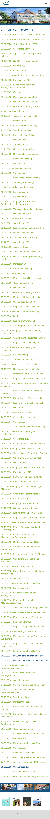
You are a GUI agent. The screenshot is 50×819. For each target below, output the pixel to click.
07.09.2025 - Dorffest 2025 (13, 70)
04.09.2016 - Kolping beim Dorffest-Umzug (20, 448)
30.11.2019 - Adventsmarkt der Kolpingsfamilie (22, 252)
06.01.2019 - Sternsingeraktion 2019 (18, 302)
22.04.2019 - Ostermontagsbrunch (17, 283)
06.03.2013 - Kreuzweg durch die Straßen (20, 743)
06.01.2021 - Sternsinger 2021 (15, 223)
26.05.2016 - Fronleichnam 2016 (16, 472)
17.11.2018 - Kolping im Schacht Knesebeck (21, 307)
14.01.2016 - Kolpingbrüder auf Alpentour (20, 503)
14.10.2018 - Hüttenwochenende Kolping (20, 311)
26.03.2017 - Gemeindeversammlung (18, 417)
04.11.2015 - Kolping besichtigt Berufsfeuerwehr (23, 517)
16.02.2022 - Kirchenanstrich (14, 192)
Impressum (32, 813)
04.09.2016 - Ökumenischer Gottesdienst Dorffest (24, 453)
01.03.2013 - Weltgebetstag (14, 748)
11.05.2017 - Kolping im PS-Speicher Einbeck (22, 403)
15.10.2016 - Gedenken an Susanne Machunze (23, 443)
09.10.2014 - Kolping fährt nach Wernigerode (22, 617)
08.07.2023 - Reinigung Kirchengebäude (19, 154)
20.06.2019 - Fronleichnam (13, 273)
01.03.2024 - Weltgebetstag (14, 140)
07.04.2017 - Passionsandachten (16, 412)
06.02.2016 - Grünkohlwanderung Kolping (20, 494)
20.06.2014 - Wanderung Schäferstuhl (18, 631)
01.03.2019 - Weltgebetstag (14, 287)
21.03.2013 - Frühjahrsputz (13, 738)
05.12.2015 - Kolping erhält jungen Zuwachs (21, 513)
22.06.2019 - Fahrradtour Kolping (16, 268)
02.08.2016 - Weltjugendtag (14, 462)
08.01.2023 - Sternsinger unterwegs (17, 182)
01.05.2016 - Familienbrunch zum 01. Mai (20, 481)
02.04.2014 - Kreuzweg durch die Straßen (20, 651)
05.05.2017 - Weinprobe (12, 407)
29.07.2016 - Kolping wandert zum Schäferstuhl (23, 467)
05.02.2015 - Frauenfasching (14, 588)
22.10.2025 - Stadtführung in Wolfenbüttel (20, 61)
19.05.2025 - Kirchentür (12, 92)
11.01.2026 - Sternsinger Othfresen (17, 49)
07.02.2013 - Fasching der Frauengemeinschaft (23, 757)
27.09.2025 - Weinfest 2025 (14, 66)
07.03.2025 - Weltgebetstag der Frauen (19, 102)
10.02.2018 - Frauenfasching (14, 355)
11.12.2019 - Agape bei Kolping (15, 247)
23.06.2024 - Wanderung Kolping (16, 130)
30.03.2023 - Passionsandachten (16, 168)
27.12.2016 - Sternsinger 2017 (15, 439)
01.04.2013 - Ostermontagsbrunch (17, 729)
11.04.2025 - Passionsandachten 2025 (19, 97)
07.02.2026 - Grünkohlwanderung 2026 (19, 44)
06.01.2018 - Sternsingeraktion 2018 (18, 359)
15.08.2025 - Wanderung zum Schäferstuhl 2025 (23, 75)
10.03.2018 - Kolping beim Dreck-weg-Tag (20, 342)
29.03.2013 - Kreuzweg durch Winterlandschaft (22, 733)
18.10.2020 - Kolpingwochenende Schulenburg (22, 228)
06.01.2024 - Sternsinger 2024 (15, 144)
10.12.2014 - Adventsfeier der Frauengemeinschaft (24, 607)
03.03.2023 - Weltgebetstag (14, 173)
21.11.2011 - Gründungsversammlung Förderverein (25, 776)
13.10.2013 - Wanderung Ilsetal (15, 697)
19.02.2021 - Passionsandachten (16, 218)
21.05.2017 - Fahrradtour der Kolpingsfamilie (21, 398)
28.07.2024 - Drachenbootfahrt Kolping (19, 125)
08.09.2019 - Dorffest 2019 (13, 264)
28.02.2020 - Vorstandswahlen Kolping (19, 237)
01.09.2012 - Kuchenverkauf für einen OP (20, 772)
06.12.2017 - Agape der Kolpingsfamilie (19, 364)
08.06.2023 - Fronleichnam (13, 163)
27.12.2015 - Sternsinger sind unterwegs (20, 508)
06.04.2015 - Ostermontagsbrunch (17, 566)
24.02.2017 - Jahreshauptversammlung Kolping (23, 427)
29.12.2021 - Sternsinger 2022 (15, 197)
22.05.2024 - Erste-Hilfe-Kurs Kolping (18, 135)
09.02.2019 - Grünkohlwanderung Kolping (20, 292)
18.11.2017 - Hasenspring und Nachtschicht (21, 369)
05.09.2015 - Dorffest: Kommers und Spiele (21, 542)
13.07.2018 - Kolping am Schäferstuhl (18, 321)
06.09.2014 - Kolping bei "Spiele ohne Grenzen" (23, 627)
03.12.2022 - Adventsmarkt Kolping (17, 187)
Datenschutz (26, 813)
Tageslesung (19, 813)
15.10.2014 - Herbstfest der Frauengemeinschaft (23, 612)
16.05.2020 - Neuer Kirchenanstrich (17, 233)
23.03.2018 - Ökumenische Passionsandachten (23, 338)
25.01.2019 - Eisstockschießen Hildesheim (20, 297)
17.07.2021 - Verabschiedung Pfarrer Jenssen (22, 209)
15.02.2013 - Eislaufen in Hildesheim (18, 753)
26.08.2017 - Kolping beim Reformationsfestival (23, 378)
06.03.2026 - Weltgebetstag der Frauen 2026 (22, 39)
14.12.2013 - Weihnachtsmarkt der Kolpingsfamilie (24, 685)
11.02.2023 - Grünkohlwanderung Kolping (20, 178)
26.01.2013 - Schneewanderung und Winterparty (23, 762)
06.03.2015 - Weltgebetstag (14, 578)
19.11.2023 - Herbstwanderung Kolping (19, 149)
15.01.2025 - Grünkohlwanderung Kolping (20, 106)
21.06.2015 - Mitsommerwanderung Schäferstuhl (23, 554)
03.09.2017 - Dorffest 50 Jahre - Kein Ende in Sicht (24, 374)
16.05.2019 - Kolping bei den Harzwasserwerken (23, 278)
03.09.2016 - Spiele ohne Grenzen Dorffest (21, 458)
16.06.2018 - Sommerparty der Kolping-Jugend (22, 326)
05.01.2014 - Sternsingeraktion (15, 680)
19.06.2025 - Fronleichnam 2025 (16, 80)
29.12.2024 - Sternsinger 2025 (15, 111)
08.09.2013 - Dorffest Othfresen (15, 702)
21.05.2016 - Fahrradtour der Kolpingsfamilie (21, 477)
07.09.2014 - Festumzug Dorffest (16, 622)
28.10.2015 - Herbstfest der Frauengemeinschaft (23, 522)
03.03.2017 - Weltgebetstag (14, 422)
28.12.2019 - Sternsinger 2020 (15, 242)
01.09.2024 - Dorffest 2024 (13, 121)
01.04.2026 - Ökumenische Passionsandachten (23, 34)
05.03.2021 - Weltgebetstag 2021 (16, 214)
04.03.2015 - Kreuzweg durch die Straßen (20, 583)
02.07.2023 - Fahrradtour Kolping (16, 159)
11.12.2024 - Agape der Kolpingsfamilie (19, 116)
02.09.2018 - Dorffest (11, 316)
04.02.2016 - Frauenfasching (14, 498)
